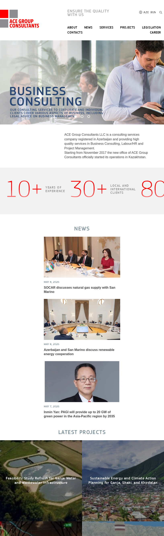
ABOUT (72, 27)
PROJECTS (127, 27)
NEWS (88, 27)
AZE (146, 12)
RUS (153, 12)
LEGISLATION (151, 27)
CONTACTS (75, 32)
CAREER (155, 32)
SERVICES (106, 27)
